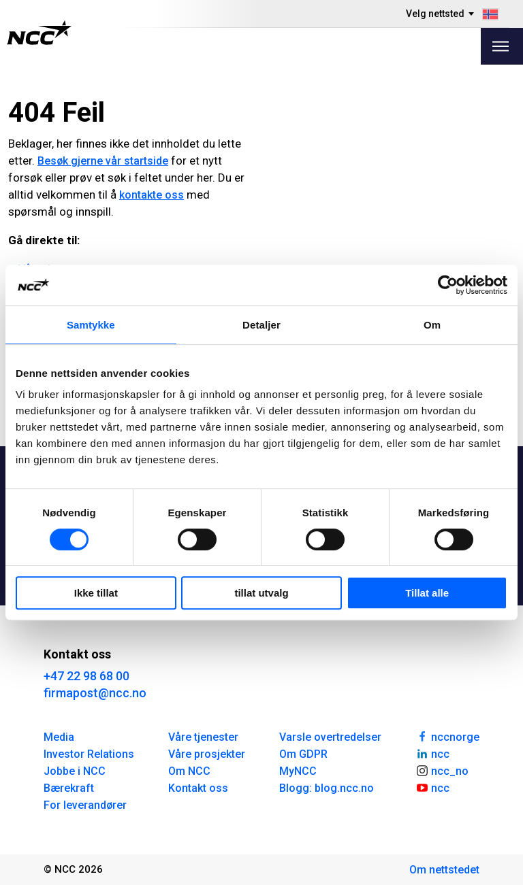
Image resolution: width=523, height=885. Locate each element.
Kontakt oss (198, 788)
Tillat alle (427, 593)
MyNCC (298, 771)
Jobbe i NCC (75, 771)
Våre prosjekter (206, 754)
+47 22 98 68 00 (86, 676)
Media (59, 737)
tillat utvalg (261, 593)
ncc (432, 753)
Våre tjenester (203, 737)
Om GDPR (303, 754)
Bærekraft (69, 788)
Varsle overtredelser (330, 737)
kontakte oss (151, 194)
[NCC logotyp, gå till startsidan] (39, 32)
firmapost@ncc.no (95, 693)
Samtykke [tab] (91, 325)
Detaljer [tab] (261, 325)
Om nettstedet (444, 869)
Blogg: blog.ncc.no (326, 788)
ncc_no (442, 770)
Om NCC (189, 771)
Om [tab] (432, 325)
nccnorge (447, 736)
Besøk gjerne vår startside (102, 160)
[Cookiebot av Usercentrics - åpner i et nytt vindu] (447, 285)
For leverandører (85, 805)
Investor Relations (89, 754)
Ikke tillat (96, 593)
